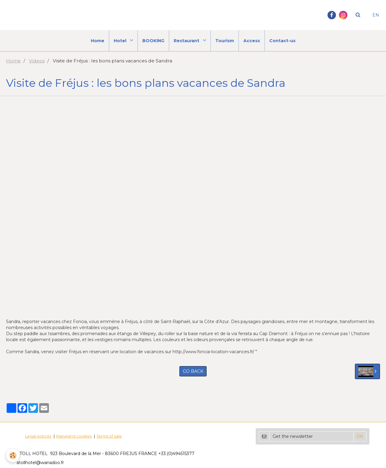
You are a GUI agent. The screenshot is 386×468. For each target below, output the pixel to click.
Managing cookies (74, 436)
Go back (193, 371)
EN (375, 15)
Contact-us (282, 40)
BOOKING (153, 40)
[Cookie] (13, 455)
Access (251, 40)
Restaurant (187, 40)
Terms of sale (109, 436)
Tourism (224, 40)
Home (97, 40)
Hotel (121, 40)
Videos (37, 61)
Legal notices (38, 436)
